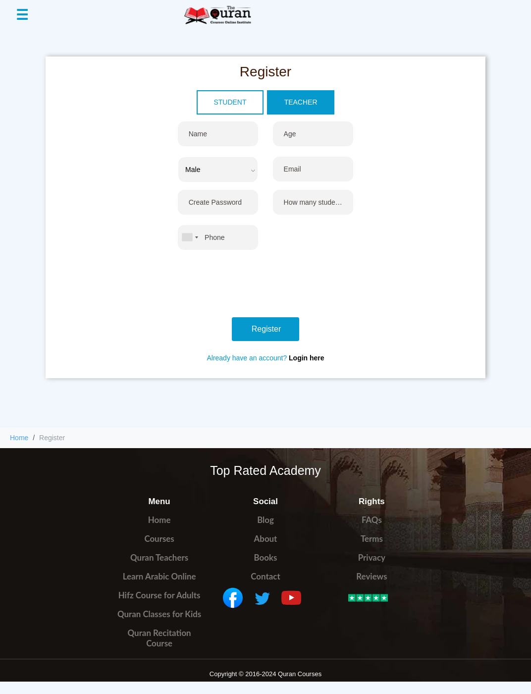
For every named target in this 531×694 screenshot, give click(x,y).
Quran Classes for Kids (159, 614)
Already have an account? (265, 358)
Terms (372, 538)
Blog (265, 520)
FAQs (372, 520)
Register (266, 329)
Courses (159, 538)
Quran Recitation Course (159, 638)
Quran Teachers (159, 557)
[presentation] (253, 286)
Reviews (371, 576)
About (265, 538)
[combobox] (189, 237)
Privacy (371, 557)
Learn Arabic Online (159, 576)
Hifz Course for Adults (159, 595)
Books (265, 557)
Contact (265, 576)
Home (19, 438)
